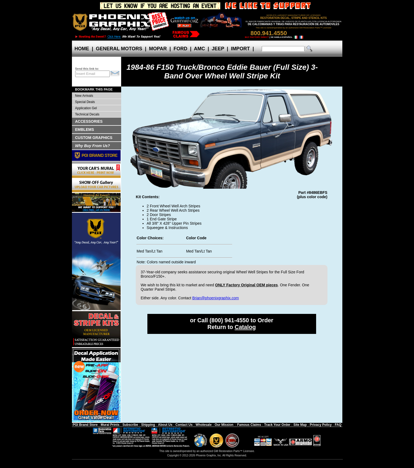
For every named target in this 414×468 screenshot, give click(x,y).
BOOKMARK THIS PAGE (94, 89)
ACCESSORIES (89, 121)
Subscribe (130, 425)
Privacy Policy (321, 425)
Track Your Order (277, 425)
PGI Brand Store (85, 425)
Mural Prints (110, 425)
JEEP (218, 48)
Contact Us (184, 425)
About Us (165, 425)
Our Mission (224, 425)
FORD (180, 48)
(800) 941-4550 (229, 320)
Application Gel (86, 108)
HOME (82, 48)
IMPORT (240, 48)
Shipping (148, 425)
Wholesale (203, 425)
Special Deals (85, 102)
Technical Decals (87, 114)
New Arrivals (84, 96)
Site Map (300, 425)
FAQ (338, 425)
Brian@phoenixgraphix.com (215, 298)
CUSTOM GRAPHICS (93, 137)
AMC (199, 48)
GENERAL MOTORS (119, 48)
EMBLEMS (84, 129)
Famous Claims (249, 425)
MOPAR (158, 48)
